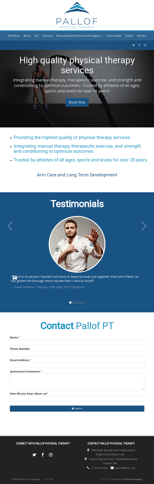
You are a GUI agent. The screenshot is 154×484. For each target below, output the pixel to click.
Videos (129, 35)
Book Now (14, 35)
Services (47, 35)
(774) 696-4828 (99, 468)
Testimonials (113, 35)
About (27, 35)
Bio (37, 35)
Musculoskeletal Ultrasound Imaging (79, 35)
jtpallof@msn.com (125, 468)
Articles (141, 35)
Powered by (127, 479)
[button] (16, 257)
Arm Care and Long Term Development (77, 175)
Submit (77, 408)
